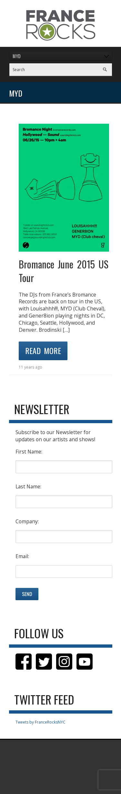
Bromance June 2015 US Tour (64, 271)
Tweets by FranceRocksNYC (40, 722)
